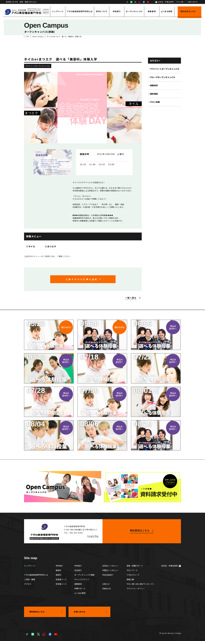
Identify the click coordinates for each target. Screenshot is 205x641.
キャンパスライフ (81, 579)
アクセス (27, 584)
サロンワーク (132, 570)
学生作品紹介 (107, 575)
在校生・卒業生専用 (166, 2)
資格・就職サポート (135, 565)
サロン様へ (180, 2)
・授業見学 (153, 85)
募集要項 (152, 11)
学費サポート (79, 588)
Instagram (140, 2)
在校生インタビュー (110, 565)
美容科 (58, 570)
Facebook (144, 2)
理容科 (58, 575)
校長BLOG (106, 588)
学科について (101, 11)
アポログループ (133, 575)
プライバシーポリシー (136, 588)
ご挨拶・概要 (29, 579)
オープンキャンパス (134, 11)
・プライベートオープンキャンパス (163, 68)
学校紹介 (117, 11)
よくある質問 (166, 11)
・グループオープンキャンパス (161, 77)
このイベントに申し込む (82, 279)
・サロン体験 (154, 102)
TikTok (127, 2)
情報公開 (130, 579)
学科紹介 (59, 565)
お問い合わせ (192, 2)
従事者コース (61, 579)
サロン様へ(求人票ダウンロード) (140, 584)
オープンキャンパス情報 (84, 575)
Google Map (93, 536)
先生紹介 (78, 570)
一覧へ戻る (130, 297)
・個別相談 (153, 93)
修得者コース (61, 584)
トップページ (57, 11)
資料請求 (188, 11)
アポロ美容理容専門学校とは (80, 11)
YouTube (148, 2)
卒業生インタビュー (110, 570)
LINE (131, 2)
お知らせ (106, 584)
